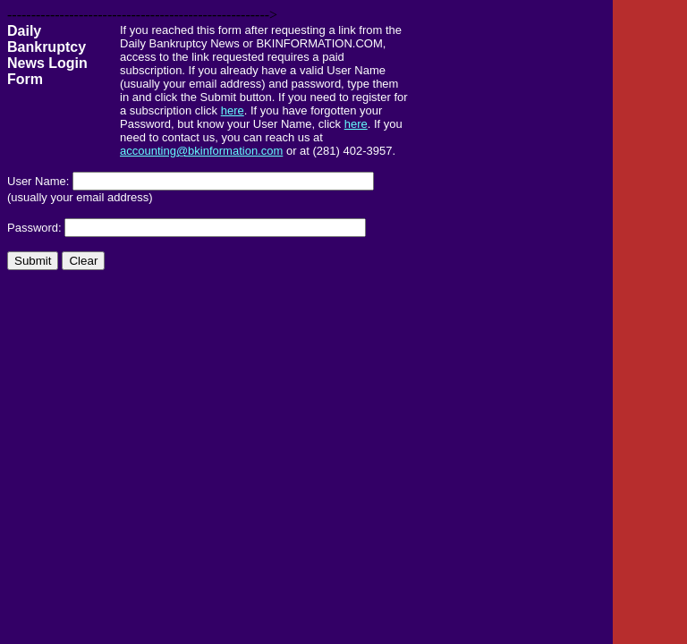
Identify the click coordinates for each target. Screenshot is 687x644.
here (232, 110)
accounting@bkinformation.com (201, 150)
